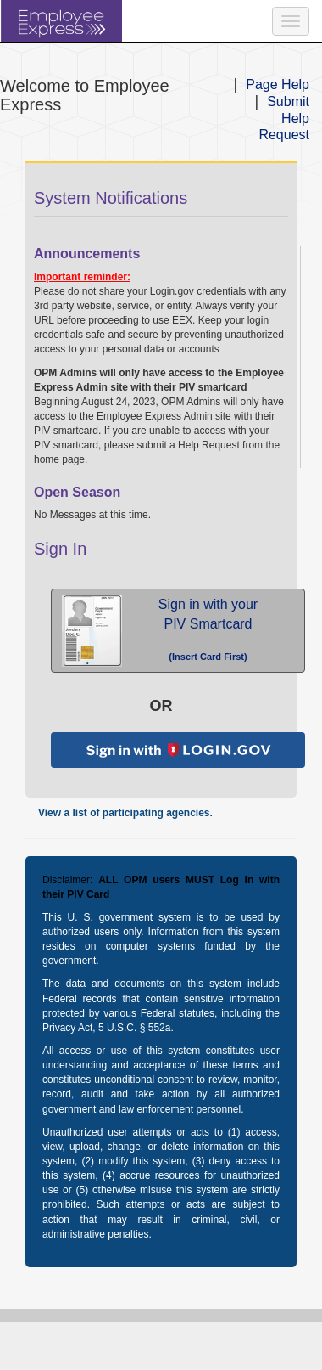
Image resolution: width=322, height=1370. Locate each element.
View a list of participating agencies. (125, 813)
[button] (178, 631)
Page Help (277, 84)
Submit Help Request (283, 118)
